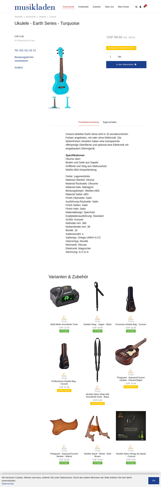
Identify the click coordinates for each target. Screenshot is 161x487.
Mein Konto (123, 7)
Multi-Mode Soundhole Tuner (64, 324)
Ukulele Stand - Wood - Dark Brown (97, 455)
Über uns (109, 7)
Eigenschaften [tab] (110, 122)
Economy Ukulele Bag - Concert (130, 324)
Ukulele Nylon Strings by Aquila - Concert (131, 455)
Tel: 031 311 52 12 (25, 50)
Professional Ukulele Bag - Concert (64, 382)
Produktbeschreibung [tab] (88, 122)
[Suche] (136, 6)
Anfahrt (19, 67)
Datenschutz (8, 483)
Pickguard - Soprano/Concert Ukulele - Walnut (64, 455)
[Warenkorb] (144, 6)
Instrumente (68, 7)
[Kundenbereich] (140, 6)
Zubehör (97, 7)
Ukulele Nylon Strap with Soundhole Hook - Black (97, 395)
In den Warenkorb (126, 64)
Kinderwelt (83, 7)
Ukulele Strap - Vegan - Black (97, 324)
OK (153, 480)
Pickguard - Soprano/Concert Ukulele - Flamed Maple (131, 378)
